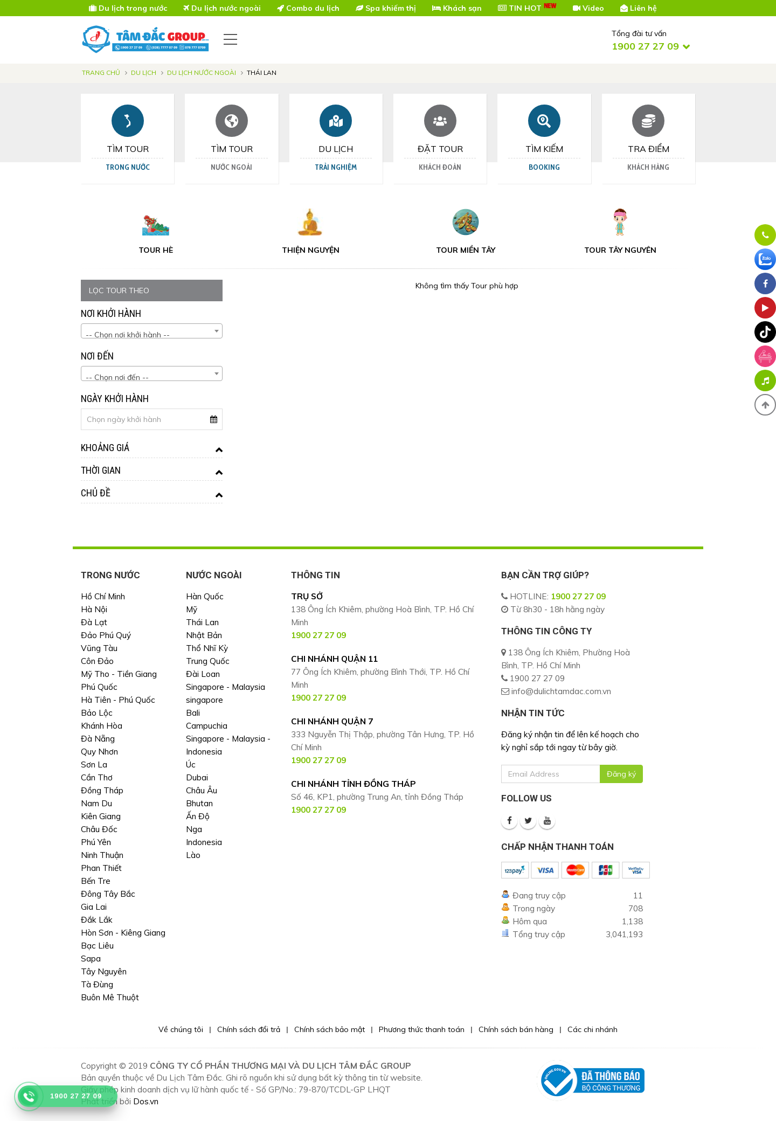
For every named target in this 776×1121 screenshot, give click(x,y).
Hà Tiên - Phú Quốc (118, 700)
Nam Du (96, 803)
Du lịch (143, 72)
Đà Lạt (94, 622)
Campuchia (206, 726)
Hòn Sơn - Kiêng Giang (123, 933)
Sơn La (94, 764)
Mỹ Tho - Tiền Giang (119, 674)
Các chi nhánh (592, 1029)
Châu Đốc (99, 829)
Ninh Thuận (102, 855)
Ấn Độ (198, 816)
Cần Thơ (97, 777)
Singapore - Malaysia (225, 687)
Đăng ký (621, 774)
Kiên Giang (101, 816)
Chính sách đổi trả (248, 1029)
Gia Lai (94, 907)
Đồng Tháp (102, 790)
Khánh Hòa (101, 726)
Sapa (91, 958)
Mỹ (191, 609)
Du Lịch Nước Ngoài (201, 72)
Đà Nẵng (98, 739)
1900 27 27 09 (578, 596)
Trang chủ (101, 72)
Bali (193, 713)
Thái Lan (202, 622)
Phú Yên (96, 842)
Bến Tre (95, 881)
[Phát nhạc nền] (765, 380)
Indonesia (204, 842)
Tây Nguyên (104, 971)
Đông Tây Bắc (108, 894)
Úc (191, 764)
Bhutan (199, 803)
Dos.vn (145, 1101)
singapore (204, 700)
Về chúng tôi (180, 1029)
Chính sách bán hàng (516, 1029)
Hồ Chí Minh (103, 596)
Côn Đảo (97, 661)
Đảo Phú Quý (106, 635)
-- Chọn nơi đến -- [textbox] (117, 377)
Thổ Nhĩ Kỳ (207, 648)
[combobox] (152, 330)
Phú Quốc (99, 687)
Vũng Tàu (99, 648)
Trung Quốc (208, 661)
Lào (193, 855)
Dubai (197, 777)
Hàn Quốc (205, 596)
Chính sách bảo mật (329, 1029)
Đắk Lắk (97, 920)
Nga (194, 829)
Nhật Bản (204, 635)
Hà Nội (94, 609)
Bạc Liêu (97, 945)
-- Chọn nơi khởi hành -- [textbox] (128, 335)
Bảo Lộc (97, 713)
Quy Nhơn (99, 751)
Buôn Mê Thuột (110, 997)
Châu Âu (201, 790)
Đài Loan (203, 674)
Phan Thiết (101, 868)
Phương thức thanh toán (422, 1029)
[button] (765, 405)
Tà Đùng (97, 984)
